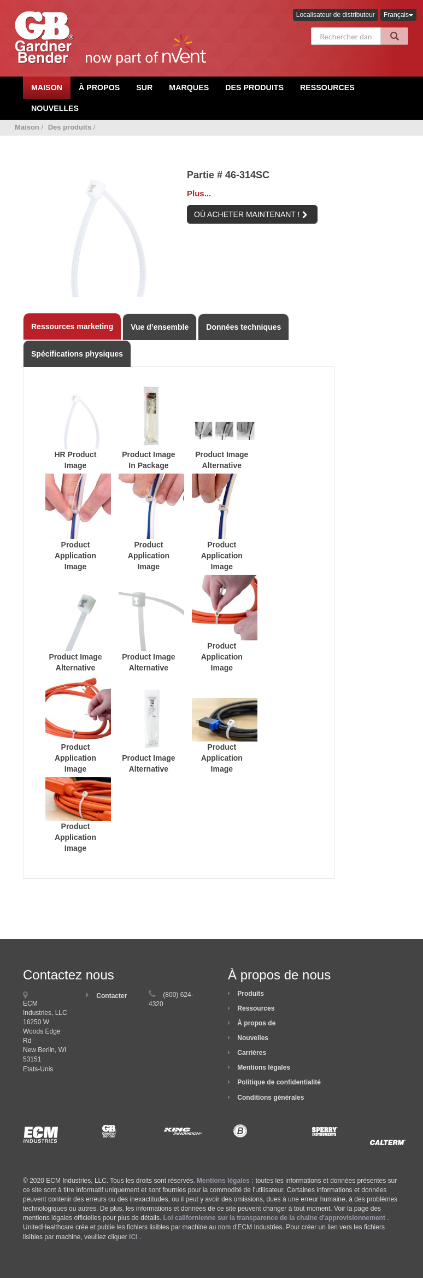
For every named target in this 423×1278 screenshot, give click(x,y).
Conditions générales (270, 1097)
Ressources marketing (72, 326)
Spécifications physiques (77, 353)
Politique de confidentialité (279, 1082)
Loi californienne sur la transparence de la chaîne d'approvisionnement (274, 1218)
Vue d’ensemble (160, 327)
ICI (133, 1237)
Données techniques (243, 327)
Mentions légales (263, 1067)
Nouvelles (55, 108)
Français (398, 15)
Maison (27, 127)
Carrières (251, 1053)
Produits (250, 993)
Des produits (254, 87)
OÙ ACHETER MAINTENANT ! (251, 214)
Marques (189, 87)
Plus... (199, 193)
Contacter (111, 996)
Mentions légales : (225, 1180)
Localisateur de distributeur (335, 15)
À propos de (256, 1023)
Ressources (327, 87)
